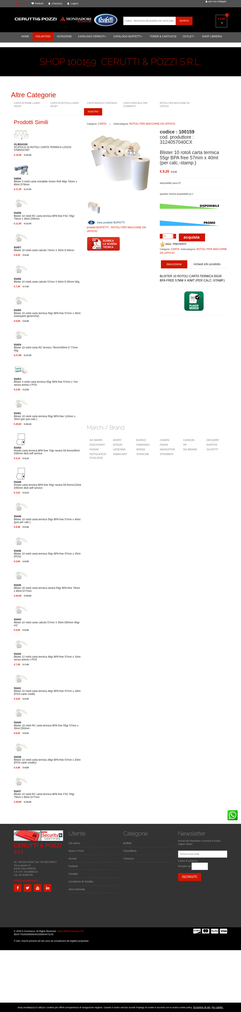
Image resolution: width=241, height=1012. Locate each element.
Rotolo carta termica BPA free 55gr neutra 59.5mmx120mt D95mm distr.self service (47, 485)
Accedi (73, 858)
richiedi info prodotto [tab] (206, 264)
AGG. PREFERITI (173, 244)
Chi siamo (74, 843)
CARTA (102, 123)
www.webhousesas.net (70, 931)
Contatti (73, 873)
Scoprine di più (202, 1007)
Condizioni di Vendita (81, 881)
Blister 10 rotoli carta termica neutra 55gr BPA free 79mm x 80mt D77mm (47, 588)
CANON (164, 440)
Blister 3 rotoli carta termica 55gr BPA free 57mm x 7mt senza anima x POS (46, 382)
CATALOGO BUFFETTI (128, 36)
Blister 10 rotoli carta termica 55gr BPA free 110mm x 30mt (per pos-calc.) (44, 416)
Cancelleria (129, 850)
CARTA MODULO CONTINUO (102, 103)
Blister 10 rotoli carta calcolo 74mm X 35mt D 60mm (44, 249)
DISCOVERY (97, 444)
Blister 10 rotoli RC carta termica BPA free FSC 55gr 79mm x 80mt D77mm (44, 794)
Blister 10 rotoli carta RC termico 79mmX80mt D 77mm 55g (46, 347)
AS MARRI (96, 440)
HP (185, 444)
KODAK (94, 449)
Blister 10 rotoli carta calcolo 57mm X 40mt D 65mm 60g (46, 280)
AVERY (117, 440)
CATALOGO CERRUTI (92, 36)
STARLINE (142, 454)
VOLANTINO (43, 36)
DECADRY (213, 440)
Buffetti (127, 843)
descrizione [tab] (174, 264)
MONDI (140, 449)
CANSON (188, 440)
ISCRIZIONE (64, 36)
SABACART (120, 454)
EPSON (117, 444)
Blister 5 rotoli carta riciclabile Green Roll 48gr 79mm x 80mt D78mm (45, 181)
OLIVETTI (212, 449)
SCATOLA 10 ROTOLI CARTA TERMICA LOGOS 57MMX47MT (42, 147)
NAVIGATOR (167, 449)
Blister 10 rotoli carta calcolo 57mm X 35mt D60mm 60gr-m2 (47, 622)
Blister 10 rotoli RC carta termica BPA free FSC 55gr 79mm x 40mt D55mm (44, 216)
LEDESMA (119, 449)
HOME (25, 36)
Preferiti (73, 866)
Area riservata (77, 889)
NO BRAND (190, 449)
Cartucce (128, 858)
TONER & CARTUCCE (163, 36)
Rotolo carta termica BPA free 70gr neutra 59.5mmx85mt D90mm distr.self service (47, 450)
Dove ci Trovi (76, 850)
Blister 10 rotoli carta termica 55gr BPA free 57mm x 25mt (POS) (47, 553)
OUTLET (189, 36)
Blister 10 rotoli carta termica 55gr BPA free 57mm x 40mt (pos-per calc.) (47, 519)
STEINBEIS (166, 454)
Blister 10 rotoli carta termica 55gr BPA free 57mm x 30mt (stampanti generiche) (47, 313)
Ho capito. (217, 1007)
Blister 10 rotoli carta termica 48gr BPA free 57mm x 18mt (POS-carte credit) (47, 691)
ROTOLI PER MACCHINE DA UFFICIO (152, 123)
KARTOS (212, 444)
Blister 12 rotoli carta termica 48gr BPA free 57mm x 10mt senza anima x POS (47, 657)
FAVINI (164, 444)
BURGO (141, 440)
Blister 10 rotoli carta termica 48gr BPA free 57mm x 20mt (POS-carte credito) (47, 760)
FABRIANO (143, 444)
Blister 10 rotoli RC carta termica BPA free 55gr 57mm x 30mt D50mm (46, 725)
